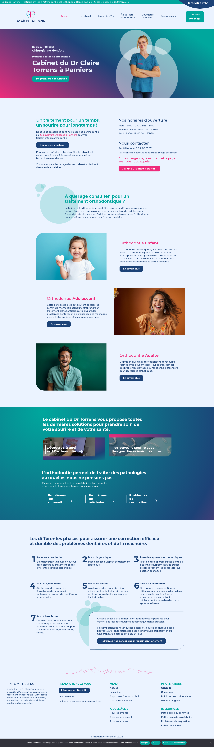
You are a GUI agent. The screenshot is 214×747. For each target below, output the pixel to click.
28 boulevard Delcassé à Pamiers (58, 135)
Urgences (195, 19)
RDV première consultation (51, 78)
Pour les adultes (119, 724)
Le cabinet (85, 16)
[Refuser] (210, 742)
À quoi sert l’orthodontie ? (127, 16)
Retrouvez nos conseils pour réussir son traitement (131, 644)
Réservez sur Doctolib (74, 693)
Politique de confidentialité (176, 699)
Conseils (195, 14)
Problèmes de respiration (175, 724)
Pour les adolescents (121, 720)
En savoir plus (131, 268)
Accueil (65, 16)
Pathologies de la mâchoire (176, 720)
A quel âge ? (106, 16)
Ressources (168, 16)
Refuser (156, 743)
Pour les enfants (119, 716)
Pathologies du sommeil (175, 716)
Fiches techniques (171, 728)
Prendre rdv (198, 3)
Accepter (144, 743)
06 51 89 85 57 (144, 148)
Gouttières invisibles (148, 16)
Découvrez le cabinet (52, 145)
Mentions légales (170, 704)
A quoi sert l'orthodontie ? (124, 699)
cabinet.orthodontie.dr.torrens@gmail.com (80, 704)
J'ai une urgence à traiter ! (139, 168)
